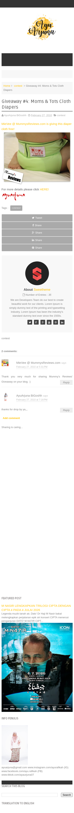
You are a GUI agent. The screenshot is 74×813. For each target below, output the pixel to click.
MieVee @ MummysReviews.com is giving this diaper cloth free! (37, 153)
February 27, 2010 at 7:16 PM (32, 399)
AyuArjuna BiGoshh (29, 395)
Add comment (11, 418)
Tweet (37, 217)
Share (37, 225)
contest (18, 85)
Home (7, 85)
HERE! (44, 189)
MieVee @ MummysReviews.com (38, 362)
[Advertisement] (37, 554)
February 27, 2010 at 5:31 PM (32, 367)
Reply (66, 382)
